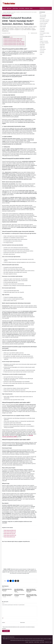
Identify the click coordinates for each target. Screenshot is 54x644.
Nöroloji (41, 39)
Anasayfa (4, 8)
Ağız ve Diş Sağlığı (43, 15)
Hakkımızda (27, 8)
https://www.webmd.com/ (9, 536)
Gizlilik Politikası (15, 8)
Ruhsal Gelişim (42, 44)
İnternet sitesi (22, 622)
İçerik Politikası (21, 8)
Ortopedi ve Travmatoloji (44, 41)
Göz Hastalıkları (42, 28)
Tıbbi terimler (42, 52)
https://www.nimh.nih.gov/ (9, 533)
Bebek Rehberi (42, 18)
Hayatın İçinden (42, 29)
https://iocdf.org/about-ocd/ (10, 531)
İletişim (31, 8)
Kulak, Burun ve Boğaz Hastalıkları (45, 36)
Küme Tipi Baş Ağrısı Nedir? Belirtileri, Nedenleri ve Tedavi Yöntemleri (31, 595)
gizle (11, 37)
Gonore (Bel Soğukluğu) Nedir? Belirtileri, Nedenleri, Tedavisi (19, 590)
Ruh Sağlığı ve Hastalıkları (7, 15)
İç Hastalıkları (42, 31)
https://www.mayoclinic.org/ (10, 535)
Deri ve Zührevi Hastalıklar (44, 21)
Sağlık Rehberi (9, 8)
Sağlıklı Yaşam (42, 47)
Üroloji (41, 54)
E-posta (3, 622)
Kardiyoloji (41, 34)
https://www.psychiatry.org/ (10, 530)
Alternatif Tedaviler (43, 16)
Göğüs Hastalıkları (43, 26)
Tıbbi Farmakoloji (43, 49)
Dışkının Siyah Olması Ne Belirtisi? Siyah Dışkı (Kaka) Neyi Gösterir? (31, 590)
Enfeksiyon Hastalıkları (43, 23)
